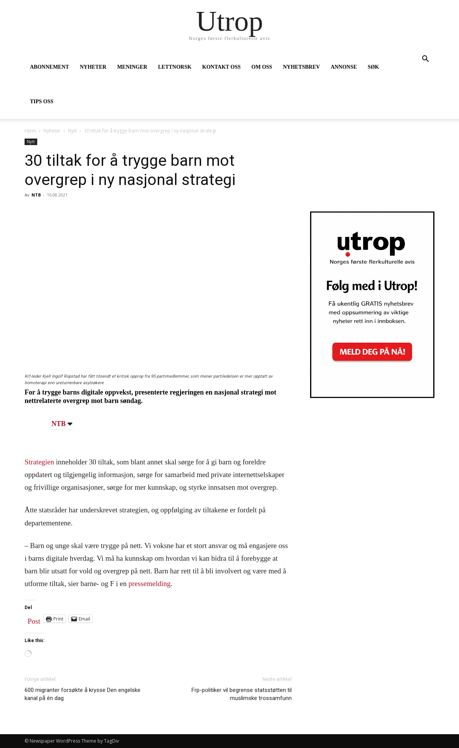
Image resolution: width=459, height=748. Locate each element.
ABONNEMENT (49, 67)
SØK (373, 67)
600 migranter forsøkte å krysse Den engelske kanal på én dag (82, 694)
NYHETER (93, 67)
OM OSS (261, 67)
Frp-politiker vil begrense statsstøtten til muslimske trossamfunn (242, 694)
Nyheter (52, 130)
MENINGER (132, 67)
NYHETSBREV (301, 67)
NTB (36, 195)
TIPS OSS (41, 101)
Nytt (72, 130)
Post (34, 619)
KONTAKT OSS (221, 67)
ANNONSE (344, 67)
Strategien (39, 462)
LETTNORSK (175, 67)
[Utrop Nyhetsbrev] (372, 395)
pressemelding (150, 584)
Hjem (30, 130)
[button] (425, 59)
